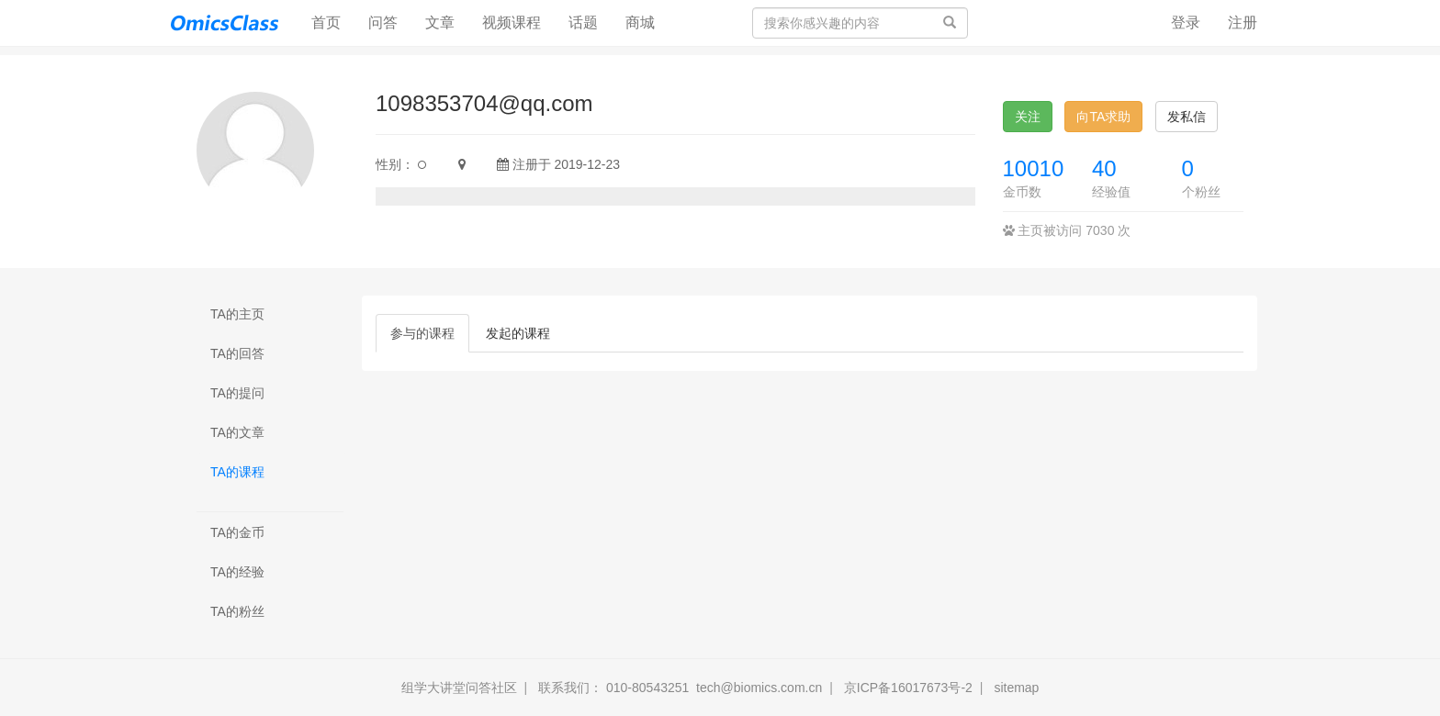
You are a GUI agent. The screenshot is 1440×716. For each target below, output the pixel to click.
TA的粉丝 (237, 611)
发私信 (1186, 116)
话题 (583, 22)
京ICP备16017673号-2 (908, 687)
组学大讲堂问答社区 (459, 687)
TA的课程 (237, 471)
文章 (440, 22)
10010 (1033, 168)
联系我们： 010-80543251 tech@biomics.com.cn (680, 687)
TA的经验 (237, 572)
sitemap (1016, 687)
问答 (383, 22)
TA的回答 (237, 353)
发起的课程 (518, 333)
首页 (332, 21)
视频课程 (511, 22)
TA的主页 (237, 314)
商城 (640, 22)
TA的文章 (237, 432)
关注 (1028, 116)
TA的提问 (237, 393)
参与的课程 (422, 333)
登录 (1185, 22)
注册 (1242, 22)
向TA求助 (1103, 116)
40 (1104, 168)
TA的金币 (237, 532)
